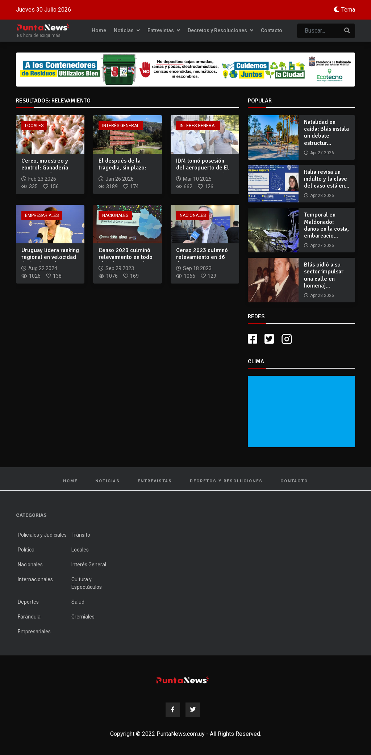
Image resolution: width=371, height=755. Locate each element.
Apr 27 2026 (322, 152)
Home (99, 30)
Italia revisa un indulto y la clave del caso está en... (326, 178)
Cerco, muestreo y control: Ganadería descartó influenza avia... (44, 171)
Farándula (29, 617)
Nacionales (115, 215)
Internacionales (35, 579)
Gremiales (83, 617)
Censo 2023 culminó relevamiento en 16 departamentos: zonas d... (203, 261)
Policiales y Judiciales (42, 535)
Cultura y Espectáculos (86, 583)
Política (26, 550)
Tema (348, 9)
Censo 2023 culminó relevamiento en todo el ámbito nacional (126, 257)
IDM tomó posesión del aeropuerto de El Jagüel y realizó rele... (204, 167)
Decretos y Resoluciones (220, 30)
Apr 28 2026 (322, 195)
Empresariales (42, 215)
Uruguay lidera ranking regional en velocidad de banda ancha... (50, 257)
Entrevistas (163, 30)
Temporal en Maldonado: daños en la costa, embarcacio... (326, 225)
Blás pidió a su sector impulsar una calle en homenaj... (323, 275)
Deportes (28, 602)
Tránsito (80, 535)
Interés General (120, 125)
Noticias (127, 30)
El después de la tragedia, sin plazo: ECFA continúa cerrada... (122, 171)
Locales (34, 125)
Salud (77, 602)
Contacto (271, 30)
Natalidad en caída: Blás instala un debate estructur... (326, 132)
